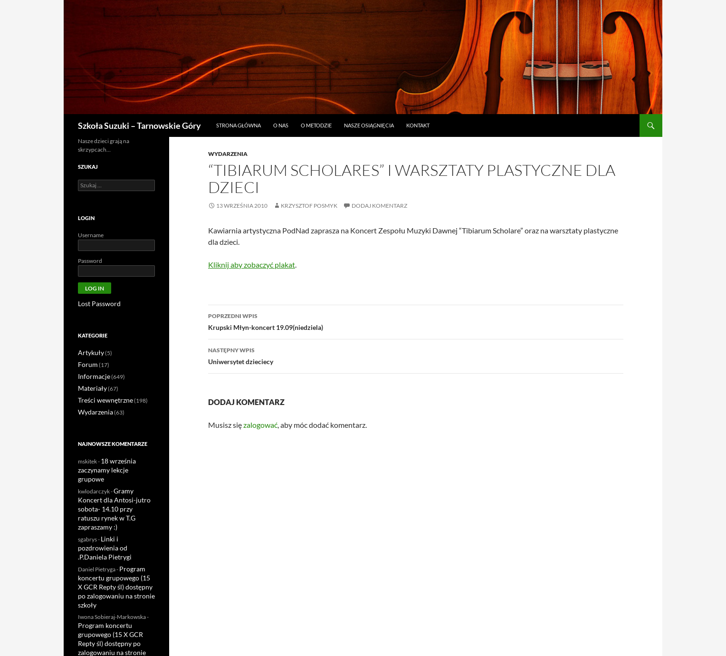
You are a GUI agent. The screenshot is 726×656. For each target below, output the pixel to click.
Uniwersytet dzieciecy (415, 355)
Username (91, 235)
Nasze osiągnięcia (369, 125)
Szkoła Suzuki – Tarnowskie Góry (139, 125)
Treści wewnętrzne (101, 397)
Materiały (90, 386)
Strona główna (238, 125)
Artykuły (89, 352)
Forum (86, 363)
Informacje (91, 374)
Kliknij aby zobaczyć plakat (251, 264)
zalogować (260, 424)
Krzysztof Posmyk (309, 205)
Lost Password (96, 303)
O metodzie (316, 125)
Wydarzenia (228, 153)
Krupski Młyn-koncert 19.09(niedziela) (415, 320)
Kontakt (418, 125)
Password (90, 260)
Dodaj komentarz (379, 205)
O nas (280, 125)
